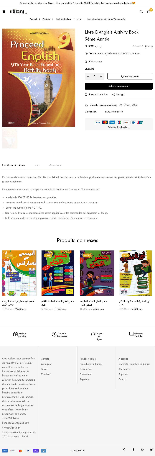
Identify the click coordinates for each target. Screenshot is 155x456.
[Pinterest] (124, 449)
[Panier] (149, 11)
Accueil (33, 19)
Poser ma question (99, 94)
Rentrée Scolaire (63, 19)
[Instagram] (142, 449)
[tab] (13, 165)
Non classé (118, 111)
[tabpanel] (77, 199)
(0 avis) (149, 46)
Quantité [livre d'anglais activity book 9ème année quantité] (90, 69)
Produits (46, 19)
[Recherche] (141, 11)
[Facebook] (133, 449)
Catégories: (92, 111)
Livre (79, 19)
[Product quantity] (96, 76)
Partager (121, 94)
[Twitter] (151, 449)
